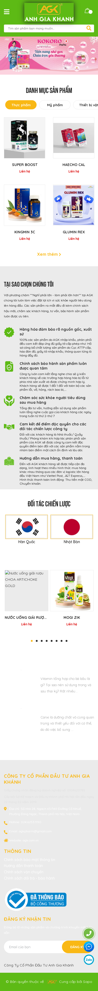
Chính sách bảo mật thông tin (29, 859)
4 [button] (47, 641)
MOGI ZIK (72, 617)
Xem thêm (49, 254)
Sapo (87, 981)
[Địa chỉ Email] (48, 947)
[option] (49, 56)
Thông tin (17, 851)
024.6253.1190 (31, 822)
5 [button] (52, 641)
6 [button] (56, 641)
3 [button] (42, 641)
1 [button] (32, 641)
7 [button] (61, 641)
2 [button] (37, 641)
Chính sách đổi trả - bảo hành (29, 878)
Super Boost (24, 164)
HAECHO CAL (73, 164)
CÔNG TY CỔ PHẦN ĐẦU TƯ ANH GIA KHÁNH (47, 779)
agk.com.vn (31, 840)
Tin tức (49, 652)
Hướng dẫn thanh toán (23, 865)
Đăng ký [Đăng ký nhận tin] (77, 947)
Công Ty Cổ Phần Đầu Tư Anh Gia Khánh (39, 965)
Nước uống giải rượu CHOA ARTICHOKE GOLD (48, 617)
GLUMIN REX (74, 232)
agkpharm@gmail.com (35, 831)
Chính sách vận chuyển (23, 872)
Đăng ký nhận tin (27, 919)
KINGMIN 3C (24, 232)
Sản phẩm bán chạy (49, 562)
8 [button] (66, 641)
